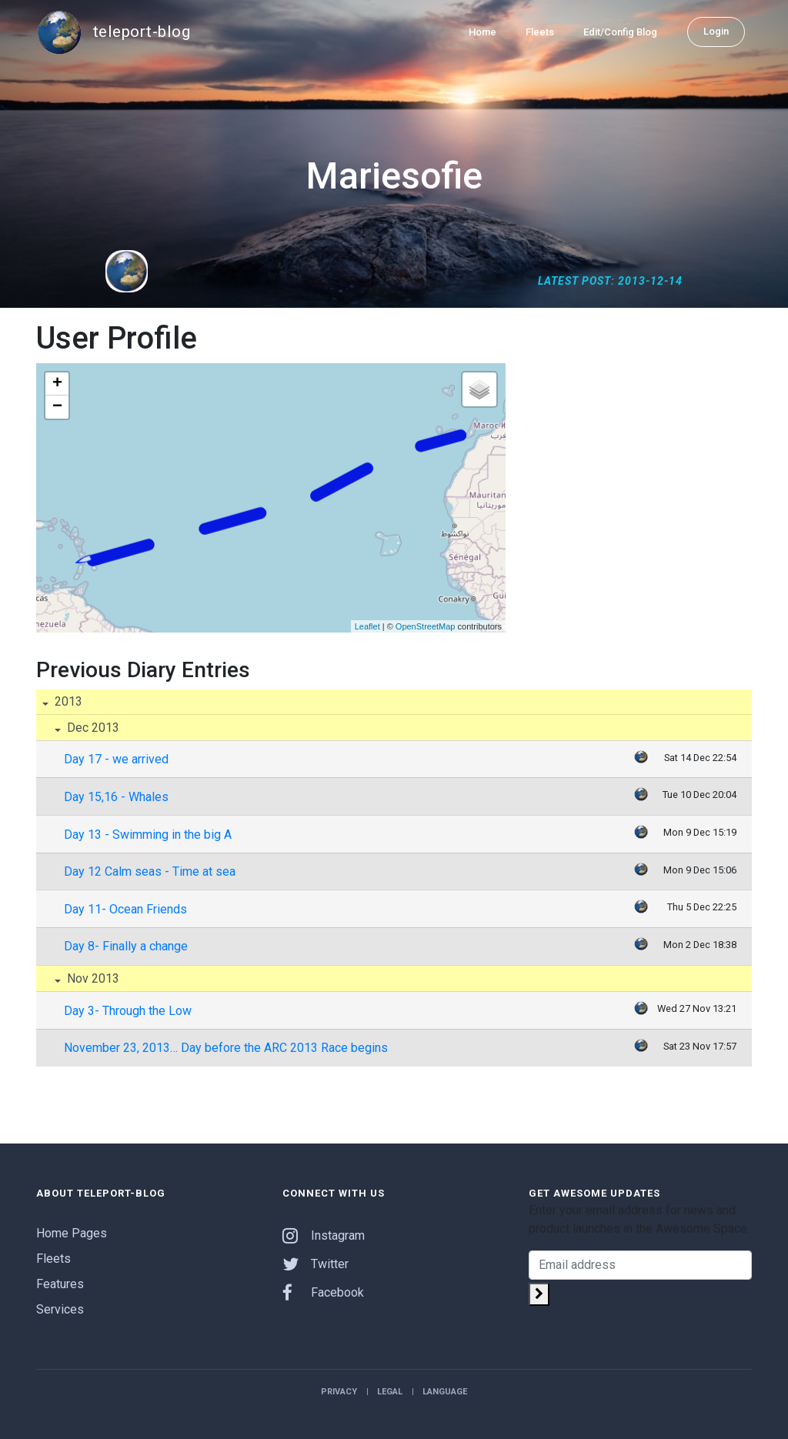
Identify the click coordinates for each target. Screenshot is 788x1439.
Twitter (315, 1264)
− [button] (57, 407)
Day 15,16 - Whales (116, 797)
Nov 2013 (91, 978)
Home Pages (71, 1233)
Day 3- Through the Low (128, 1010)
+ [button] (57, 384)
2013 (67, 701)
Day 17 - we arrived (116, 759)
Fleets (540, 32)
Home (482, 32)
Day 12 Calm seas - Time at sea (149, 871)
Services (60, 1309)
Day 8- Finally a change (126, 946)
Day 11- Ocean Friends (125, 909)
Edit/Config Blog (620, 32)
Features (60, 1284)
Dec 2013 (91, 727)
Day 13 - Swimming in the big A (148, 834)
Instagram (323, 1235)
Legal (389, 1392)
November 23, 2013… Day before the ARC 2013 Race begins (226, 1047)
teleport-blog (113, 32)
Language (444, 1392)
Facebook (323, 1292)
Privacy (339, 1392)
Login (716, 31)
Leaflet (367, 626)
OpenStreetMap (426, 626)
